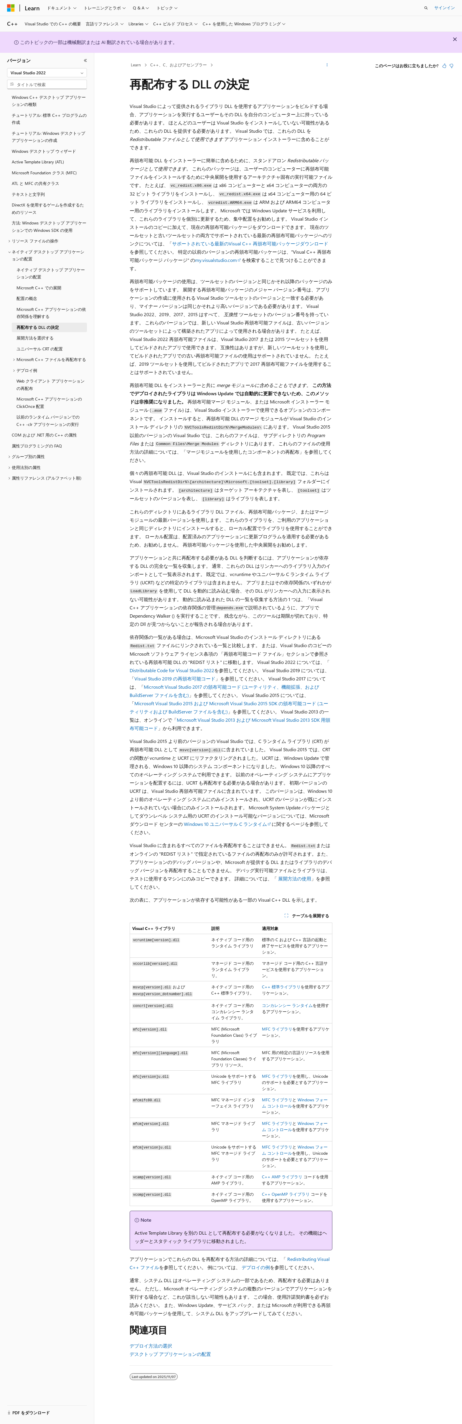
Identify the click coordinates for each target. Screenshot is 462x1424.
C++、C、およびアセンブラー (178, 65)
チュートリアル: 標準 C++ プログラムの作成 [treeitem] (49, 118)
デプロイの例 (256, 1267)
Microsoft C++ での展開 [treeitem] (38, 288)
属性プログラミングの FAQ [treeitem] (37, 446)
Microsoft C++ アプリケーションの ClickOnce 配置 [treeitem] (49, 402)
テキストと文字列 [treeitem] (28, 194)
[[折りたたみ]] (85, 60)
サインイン (444, 7)
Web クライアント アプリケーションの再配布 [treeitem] (50, 384)
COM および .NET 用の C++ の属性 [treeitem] (44, 435)
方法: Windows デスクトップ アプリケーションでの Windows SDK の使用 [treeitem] (49, 226)
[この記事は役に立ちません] (451, 65)
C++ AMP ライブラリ (282, 1176)
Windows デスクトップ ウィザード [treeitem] (44, 151)
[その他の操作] (327, 65)
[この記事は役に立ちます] (444, 65)
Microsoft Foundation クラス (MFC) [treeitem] (44, 172)
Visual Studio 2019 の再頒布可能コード (174, 678)
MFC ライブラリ (277, 1029)
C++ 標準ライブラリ (281, 987)
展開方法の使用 (294, 878)
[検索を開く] (426, 8)
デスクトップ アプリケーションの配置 (170, 1354)
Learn (136, 65)
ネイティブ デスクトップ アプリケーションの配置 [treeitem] (50, 273)
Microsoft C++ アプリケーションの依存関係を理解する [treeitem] (51, 312)
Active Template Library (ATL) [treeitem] (38, 162)
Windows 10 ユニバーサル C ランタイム (225, 824)
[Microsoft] (11, 8)
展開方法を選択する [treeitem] (35, 338)
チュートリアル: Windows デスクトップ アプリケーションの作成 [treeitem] (48, 136)
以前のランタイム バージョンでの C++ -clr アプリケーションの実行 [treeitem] (48, 420)
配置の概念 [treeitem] (26, 298)
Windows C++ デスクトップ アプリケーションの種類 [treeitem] (49, 100)
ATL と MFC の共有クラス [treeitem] (35, 183)
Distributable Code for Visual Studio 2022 (172, 670)
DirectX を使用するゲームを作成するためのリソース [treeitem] (48, 208)
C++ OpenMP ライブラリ (286, 1194)
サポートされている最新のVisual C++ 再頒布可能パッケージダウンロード (250, 243)
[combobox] (47, 73)
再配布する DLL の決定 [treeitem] (37, 327)
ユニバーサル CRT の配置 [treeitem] (39, 349)
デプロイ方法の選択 (151, 1346)
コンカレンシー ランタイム (287, 1005)
